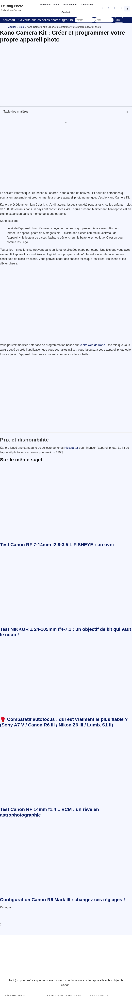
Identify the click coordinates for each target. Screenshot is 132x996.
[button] (127, 8)
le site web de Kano (92, 345)
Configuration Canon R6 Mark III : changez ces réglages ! (62, 899)
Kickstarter (71, 447)
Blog (21, 26)
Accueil (12, 26)
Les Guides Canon (49, 4)
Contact (66, 12)
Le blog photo (12, 6)
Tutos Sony (87, 4)
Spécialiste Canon (11, 10)
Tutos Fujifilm (69, 4)
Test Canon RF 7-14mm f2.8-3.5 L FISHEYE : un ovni (57, 544)
